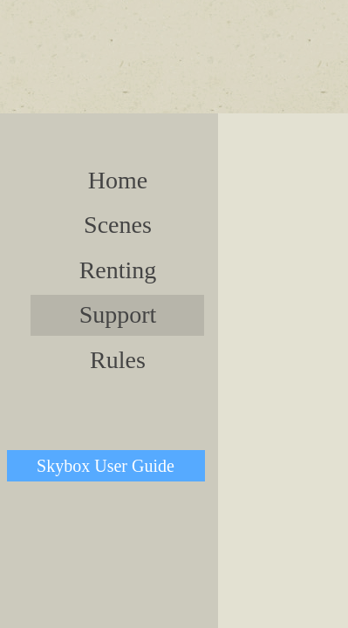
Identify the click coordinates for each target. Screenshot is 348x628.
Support (118, 314)
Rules (118, 359)
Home (117, 180)
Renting (118, 269)
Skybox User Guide (105, 465)
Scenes (118, 224)
